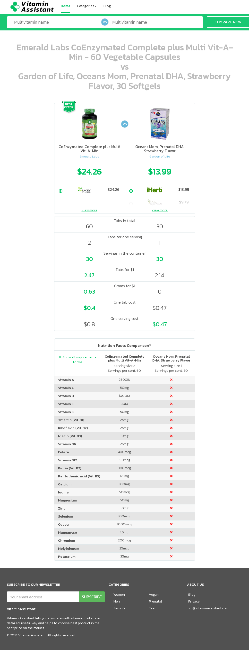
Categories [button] (87, 6)
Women (119, 594)
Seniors (119, 608)
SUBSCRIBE (92, 597)
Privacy (194, 601)
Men (116, 601)
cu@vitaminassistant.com (209, 608)
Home (65, 6)
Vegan (154, 594)
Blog (107, 6)
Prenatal (155, 601)
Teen (152, 608)
